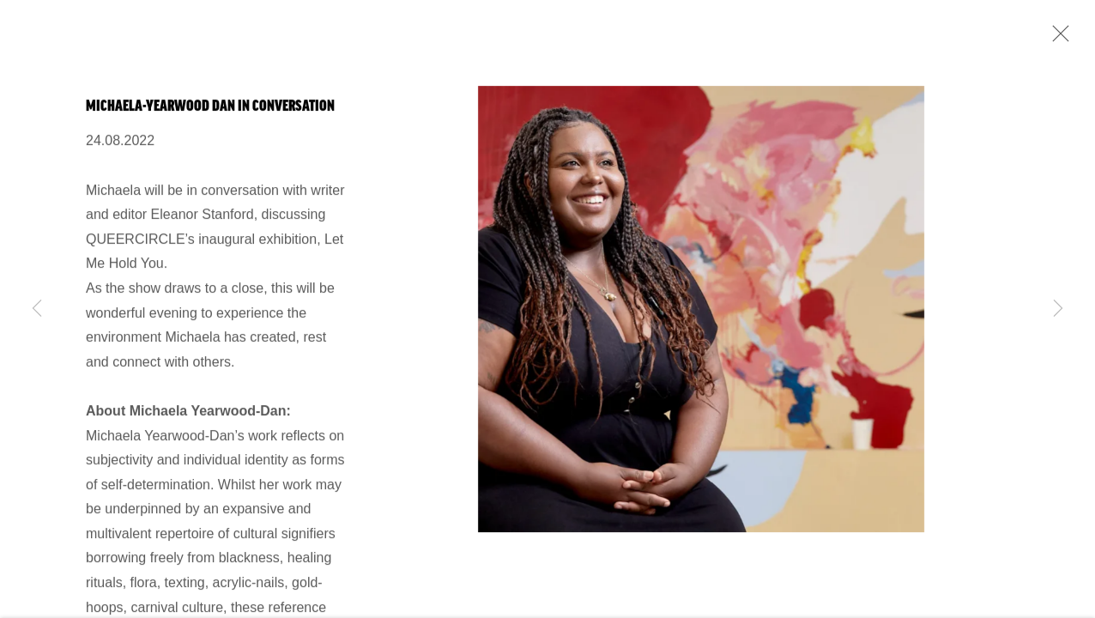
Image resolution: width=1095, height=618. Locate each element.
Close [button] (1056, 39)
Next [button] (1058, 309)
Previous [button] (37, 309)
